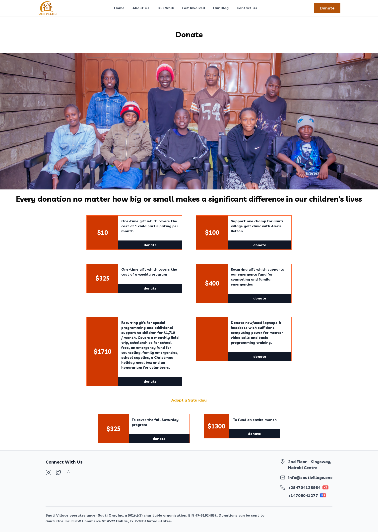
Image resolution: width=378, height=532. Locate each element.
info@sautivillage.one (310, 477)
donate (150, 245)
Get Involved (193, 8)
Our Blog (221, 8)
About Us (140, 8)
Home (119, 8)
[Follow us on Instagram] (49, 472)
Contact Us (247, 8)
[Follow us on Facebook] (68, 472)
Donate (327, 7)
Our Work (165, 8)
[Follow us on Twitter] (59, 472)
